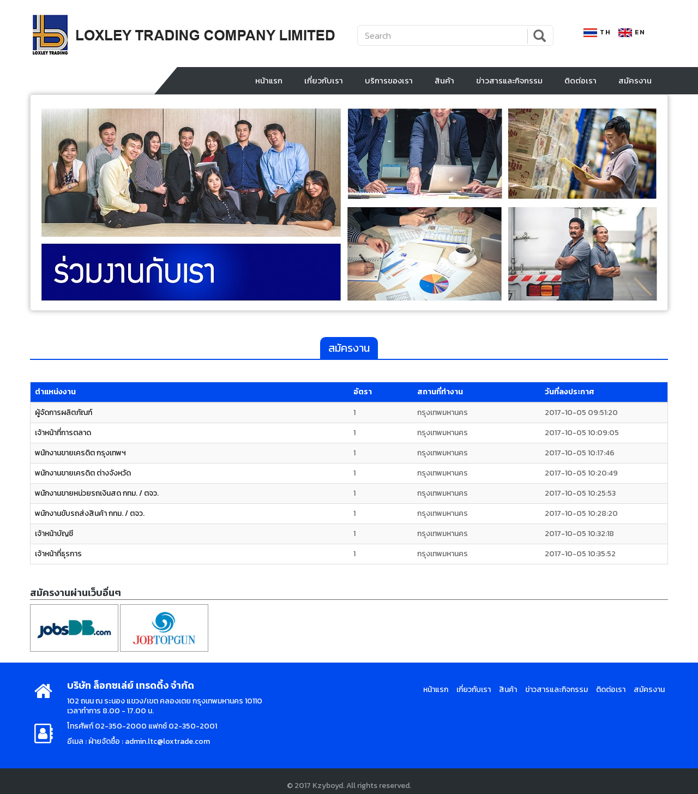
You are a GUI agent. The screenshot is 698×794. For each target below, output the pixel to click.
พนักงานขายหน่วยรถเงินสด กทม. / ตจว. (97, 489)
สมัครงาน (635, 76)
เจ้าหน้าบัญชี (54, 530)
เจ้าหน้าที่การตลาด (63, 429)
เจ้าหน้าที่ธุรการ (58, 550)
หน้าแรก (268, 76)
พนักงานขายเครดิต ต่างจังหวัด (83, 469)
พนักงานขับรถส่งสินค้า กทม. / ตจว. (90, 509)
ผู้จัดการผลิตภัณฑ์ (63, 408)
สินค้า (444, 76)
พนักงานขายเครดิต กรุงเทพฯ (80, 449)
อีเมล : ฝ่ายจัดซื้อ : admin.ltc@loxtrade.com (138, 737)
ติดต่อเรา (580, 76)
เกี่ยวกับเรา (323, 76)
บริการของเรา (389, 76)
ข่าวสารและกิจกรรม (509, 76)
